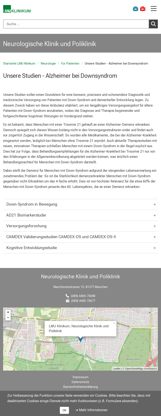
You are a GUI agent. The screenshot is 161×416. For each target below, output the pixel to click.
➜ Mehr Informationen (91, 410)
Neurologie (48, 63)
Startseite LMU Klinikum (19, 63)
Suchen (154, 23)
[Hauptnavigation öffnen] (153, 9)
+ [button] (8, 312)
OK (64, 410)
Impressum (80, 377)
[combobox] (80, 24)
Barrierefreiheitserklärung (80, 387)
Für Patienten (70, 63)
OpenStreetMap (134, 368)
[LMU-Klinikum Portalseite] (18, 9)
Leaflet (116, 368)
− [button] (8, 317)
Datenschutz (80, 382)
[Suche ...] (76, 24)
